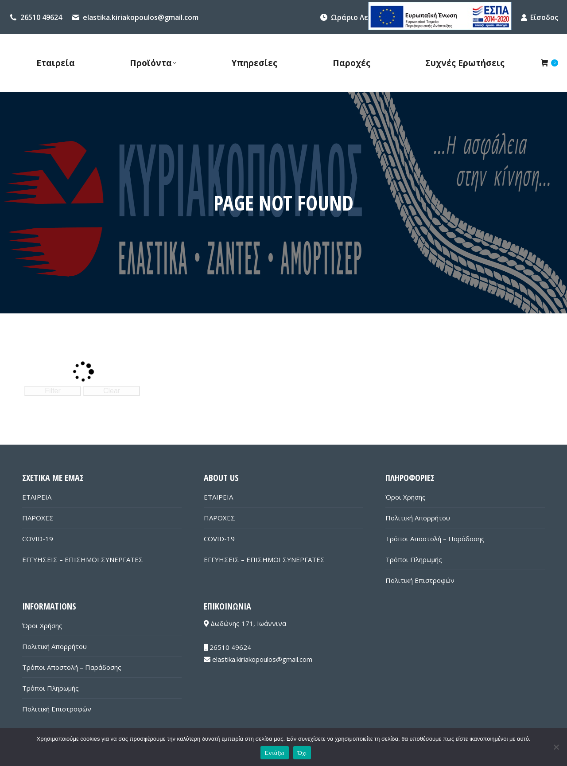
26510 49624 (41, 17)
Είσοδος (539, 17)
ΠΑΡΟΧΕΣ (38, 517)
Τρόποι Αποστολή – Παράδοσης (435, 538)
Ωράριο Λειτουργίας (367, 17)
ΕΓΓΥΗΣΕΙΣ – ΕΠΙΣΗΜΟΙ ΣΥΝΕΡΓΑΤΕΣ (82, 559)
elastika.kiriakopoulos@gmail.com (140, 17)
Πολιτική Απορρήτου (417, 517)
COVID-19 (37, 538)
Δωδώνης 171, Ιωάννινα (245, 623)
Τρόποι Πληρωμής (413, 559)
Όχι (302, 753)
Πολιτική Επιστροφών (419, 580)
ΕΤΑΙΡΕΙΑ (36, 496)
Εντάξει (274, 753)
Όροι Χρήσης (405, 496)
